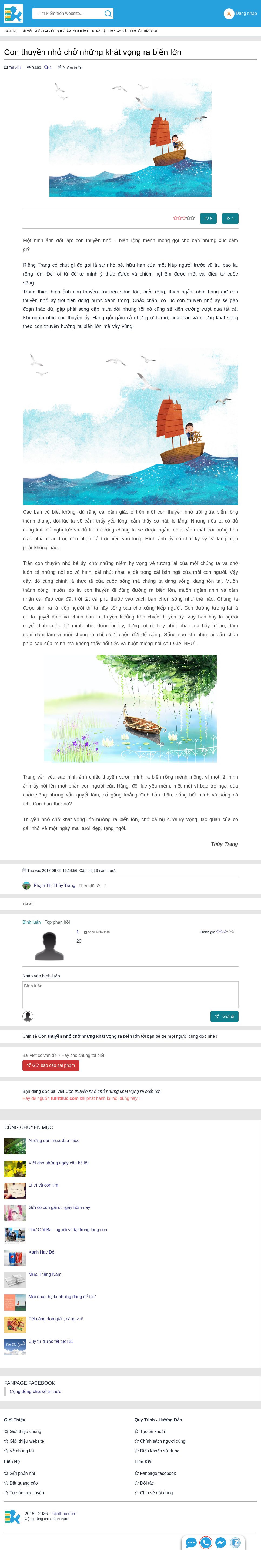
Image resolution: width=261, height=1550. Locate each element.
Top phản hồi (57, 922)
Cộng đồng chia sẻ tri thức (35, 1391)
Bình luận (31, 922)
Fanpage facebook (155, 1473)
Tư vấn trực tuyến (24, 1492)
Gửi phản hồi (19, 1473)
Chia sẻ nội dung (154, 1492)
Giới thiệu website (24, 1441)
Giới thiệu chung (22, 1431)
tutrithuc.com (64, 1513)
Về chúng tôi (19, 1450)
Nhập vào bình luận (41, 976)
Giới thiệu (14, 1420)
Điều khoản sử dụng (157, 1450)
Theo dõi (93, 885)
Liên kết (143, 1461)
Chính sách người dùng (160, 1441)
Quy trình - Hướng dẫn (158, 1420)
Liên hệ (12, 1461)
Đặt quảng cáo (21, 1483)
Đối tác (144, 1483)
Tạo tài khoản (150, 1431)
